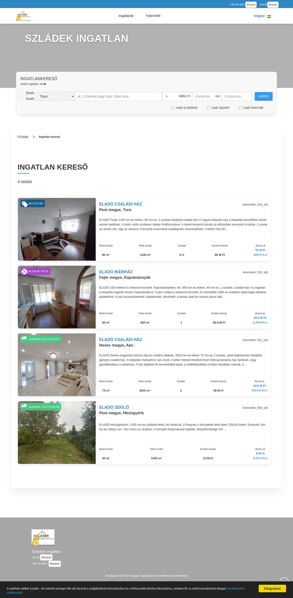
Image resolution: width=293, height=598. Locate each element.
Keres (263, 96)
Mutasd (251, 4)
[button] (126, 16)
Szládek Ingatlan (46, 551)
